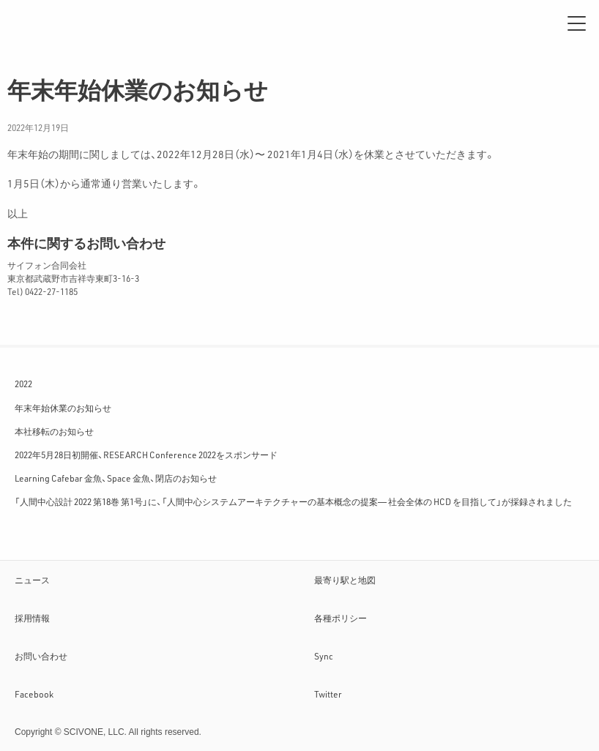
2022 (23, 383)
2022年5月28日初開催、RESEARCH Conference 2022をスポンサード (146, 454)
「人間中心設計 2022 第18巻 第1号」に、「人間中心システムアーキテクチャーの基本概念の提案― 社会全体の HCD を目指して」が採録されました (293, 501)
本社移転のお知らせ (54, 431)
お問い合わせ (41, 656)
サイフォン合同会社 (59, 23)
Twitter (328, 694)
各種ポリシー (340, 618)
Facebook (34, 694)
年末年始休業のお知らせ (63, 408)
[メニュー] (577, 23)
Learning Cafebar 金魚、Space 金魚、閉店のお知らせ (116, 478)
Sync (323, 656)
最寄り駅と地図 (345, 580)
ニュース (32, 580)
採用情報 (32, 618)
